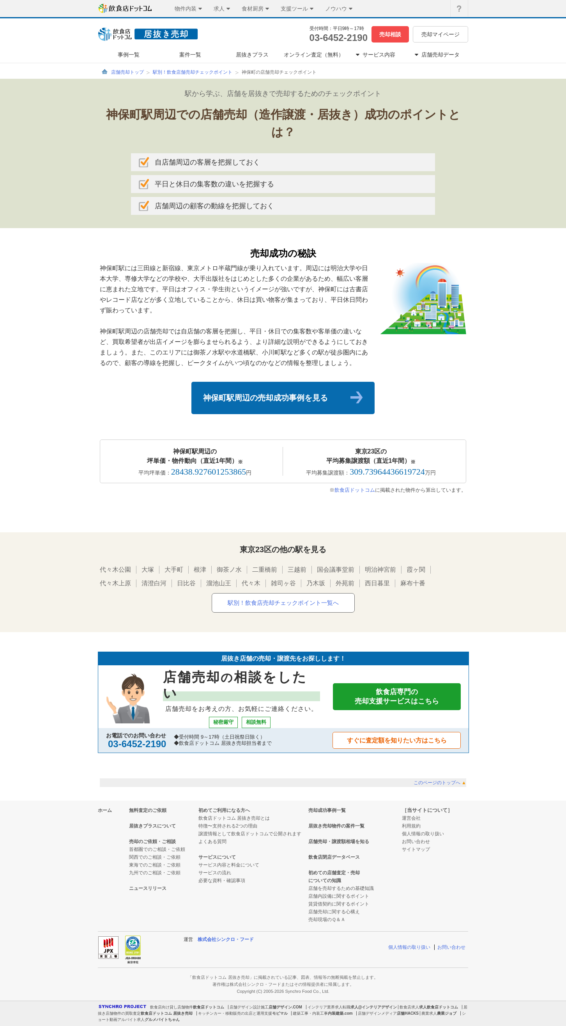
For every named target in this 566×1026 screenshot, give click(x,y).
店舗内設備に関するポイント (338, 896)
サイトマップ (416, 849)
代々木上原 (115, 583)
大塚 (148, 569)
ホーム (105, 810)
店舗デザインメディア (377, 1013)
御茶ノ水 (229, 569)
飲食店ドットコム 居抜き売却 (167, 1013)
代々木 (251, 583)
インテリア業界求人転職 (329, 1007)
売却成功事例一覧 (327, 810)
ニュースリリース (147, 888)
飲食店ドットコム (354, 490)
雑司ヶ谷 (283, 583)
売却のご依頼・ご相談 (152, 841)
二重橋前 (264, 569)
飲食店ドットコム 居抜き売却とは (234, 818)
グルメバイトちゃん (162, 1019)
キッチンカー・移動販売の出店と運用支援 (235, 1013)
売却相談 (390, 34)
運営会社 (411, 818)
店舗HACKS (408, 1013)
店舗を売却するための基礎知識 (341, 888)
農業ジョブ (446, 1013)
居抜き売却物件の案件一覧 (336, 826)
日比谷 (186, 583)
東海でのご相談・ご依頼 (154, 865)
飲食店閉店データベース (334, 857)
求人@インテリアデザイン (373, 1007)
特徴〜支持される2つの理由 (227, 826)
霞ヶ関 (416, 569)
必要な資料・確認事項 (221, 880)
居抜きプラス (252, 54)
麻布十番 (412, 583)
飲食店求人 (409, 1007)
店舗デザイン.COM (285, 1007)
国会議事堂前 (335, 569)
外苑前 (345, 583)
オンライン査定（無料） (314, 54)
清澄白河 (154, 583)
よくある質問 (212, 841)
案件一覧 (190, 54)
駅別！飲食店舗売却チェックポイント (192, 72)
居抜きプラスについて (152, 826)
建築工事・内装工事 (310, 1013)
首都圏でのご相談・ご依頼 (157, 849)
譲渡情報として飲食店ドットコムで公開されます (249, 833)
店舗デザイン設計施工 (249, 1007)
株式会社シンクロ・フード (226, 939)
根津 (200, 569)
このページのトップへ (440, 782)
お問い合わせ (416, 841)
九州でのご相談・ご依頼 (154, 872)
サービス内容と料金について (228, 865)
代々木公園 (115, 569)
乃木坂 (315, 583)
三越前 (297, 569)
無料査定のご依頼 (147, 810)
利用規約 (411, 826)
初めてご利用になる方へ (224, 810)
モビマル (280, 1013)
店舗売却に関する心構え (334, 911)
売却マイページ (440, 34)
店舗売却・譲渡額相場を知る (338, 841)
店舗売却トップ (127, 72)
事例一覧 (129, 54)
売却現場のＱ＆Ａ (326, 919)
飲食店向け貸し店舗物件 (171, 1007)
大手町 (173, 569)
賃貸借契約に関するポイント (338, 904)
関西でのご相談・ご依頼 (154, 857)
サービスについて (217, 857)
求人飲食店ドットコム (438, 1007)
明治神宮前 (380, 569)
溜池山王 (218, 583)
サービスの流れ (214, 872)
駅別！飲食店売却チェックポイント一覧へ (283, 602)
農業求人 (429, 1013)
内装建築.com (340, 1013)
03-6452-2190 (339, 37)
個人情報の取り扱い (423, 833)
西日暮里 (377, 583)
